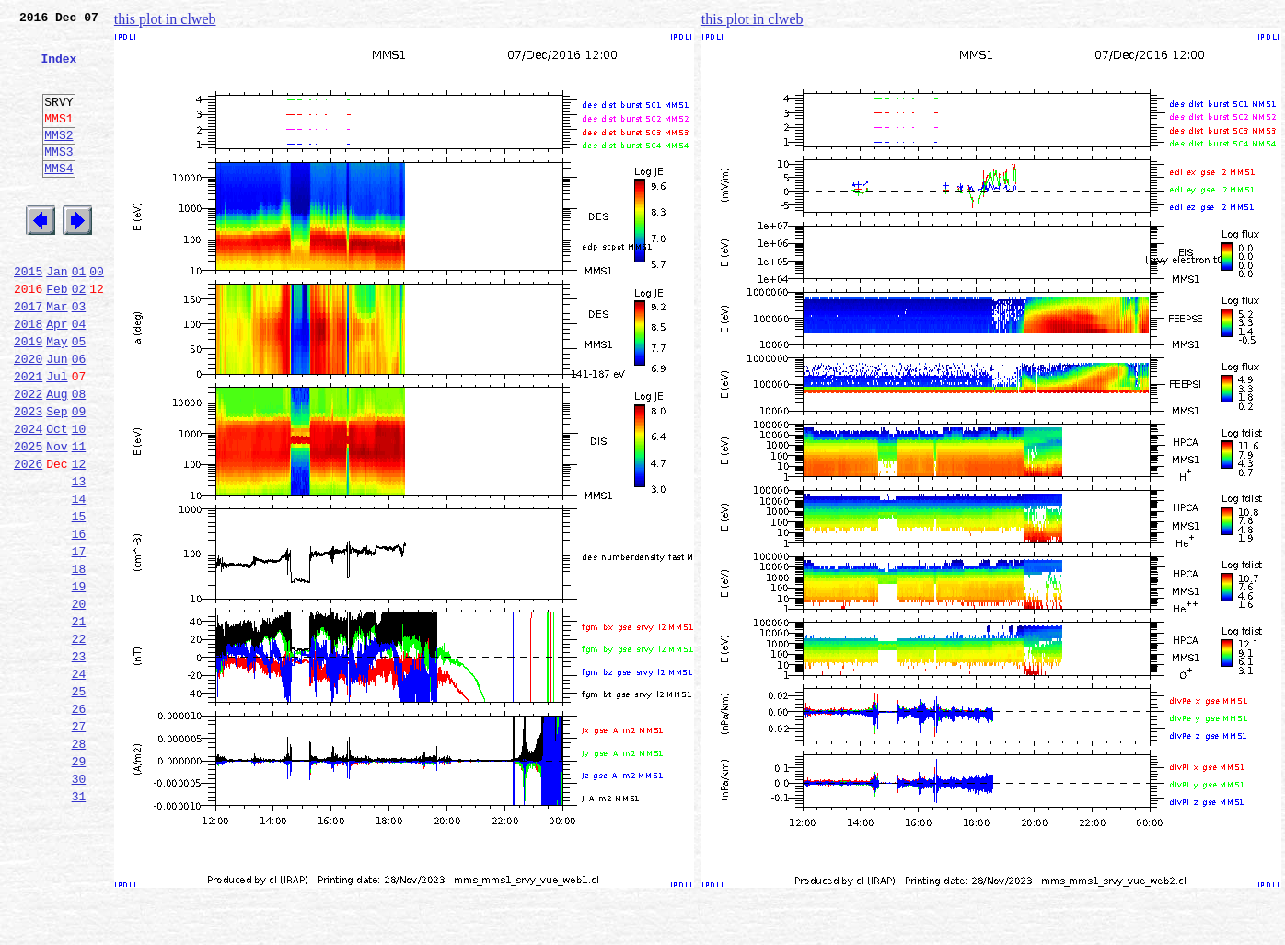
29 (79, 882)
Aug (56, 457)
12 (79, 538)
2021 (28, 436)
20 (79, 700)
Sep (56, 477)
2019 (28, 396)
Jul (56, 436)
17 (79, 639)
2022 (28, 457)
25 (79, 801)
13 (79, 558)
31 (79, 923)
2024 (28, 497)
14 (79, 578)
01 (79, 315)
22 (79, 740)
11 (79, 517)
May (56, 396)
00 (96, 315)
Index (58, 69)
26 (79, 821)
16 (79, 619)
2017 (28, 355)
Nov (56, 517)
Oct (56, 497)
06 (79, 416)
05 (79, 396)
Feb (56, 335)
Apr (56, 376)
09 (79, 477)
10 (79, 497)
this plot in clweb (165, 19)
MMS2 (58, 159)
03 (79, 355)
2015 (28, 315)
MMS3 (58, 178)
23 (79, 760)
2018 (28, 376)
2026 (28, 538)
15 (79, 598)
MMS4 (58, 198)
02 (79, 335)
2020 (28, 416)
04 (79, 376)
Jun (56, 416)
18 (79, 659)
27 (79, 842)
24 (79, 781)
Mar (56, 355)
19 (79, 679)
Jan (56, 315)
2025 (28, 517)
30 (79, 902)
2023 (28, 477)
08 (79, 457)
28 (79, 862)
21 (79, 720)
